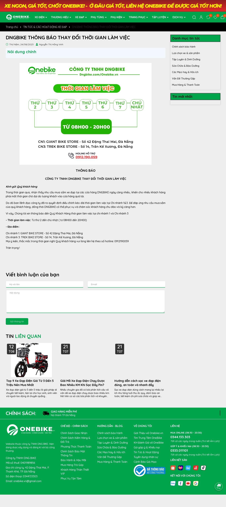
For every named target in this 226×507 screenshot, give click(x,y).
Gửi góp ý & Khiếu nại (147, 447)
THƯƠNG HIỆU (60, 17)
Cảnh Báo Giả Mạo (145, 461)
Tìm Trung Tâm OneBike (148, 437)
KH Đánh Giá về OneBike (149, 442)
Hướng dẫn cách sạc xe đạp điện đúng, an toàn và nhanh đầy (137, 383)
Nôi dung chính (21, 51)
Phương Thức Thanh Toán (76, 446)
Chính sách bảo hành (183, 46)
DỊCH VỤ (178, 17)
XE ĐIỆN (40, 17)
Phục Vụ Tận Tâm (71, 478)
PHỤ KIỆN (117, 17)
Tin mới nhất (182, 96)
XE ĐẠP (80, 17)
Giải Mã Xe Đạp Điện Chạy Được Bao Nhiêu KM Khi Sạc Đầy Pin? (82, 383)
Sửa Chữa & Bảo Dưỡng (185, 65)
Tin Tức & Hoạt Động (146, 452)
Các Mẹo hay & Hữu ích (185, 72)
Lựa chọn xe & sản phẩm (186, 53)
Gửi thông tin (17, 321)
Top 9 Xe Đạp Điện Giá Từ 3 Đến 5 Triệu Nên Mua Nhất (30, 383)
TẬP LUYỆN (159, 17)
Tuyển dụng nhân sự (146, 457)
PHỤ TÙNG (98, 17)
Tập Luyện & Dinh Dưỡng (186, 59)
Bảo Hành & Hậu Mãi (73, 460)
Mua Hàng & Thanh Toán (186, 84)
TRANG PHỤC (137, 17)
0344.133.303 (180, 437)
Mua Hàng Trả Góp (72, 465)
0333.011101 (179, 450)
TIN (23, 336)
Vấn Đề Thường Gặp (183, 78)
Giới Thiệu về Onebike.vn (148, 433)
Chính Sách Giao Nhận (74, 433)
